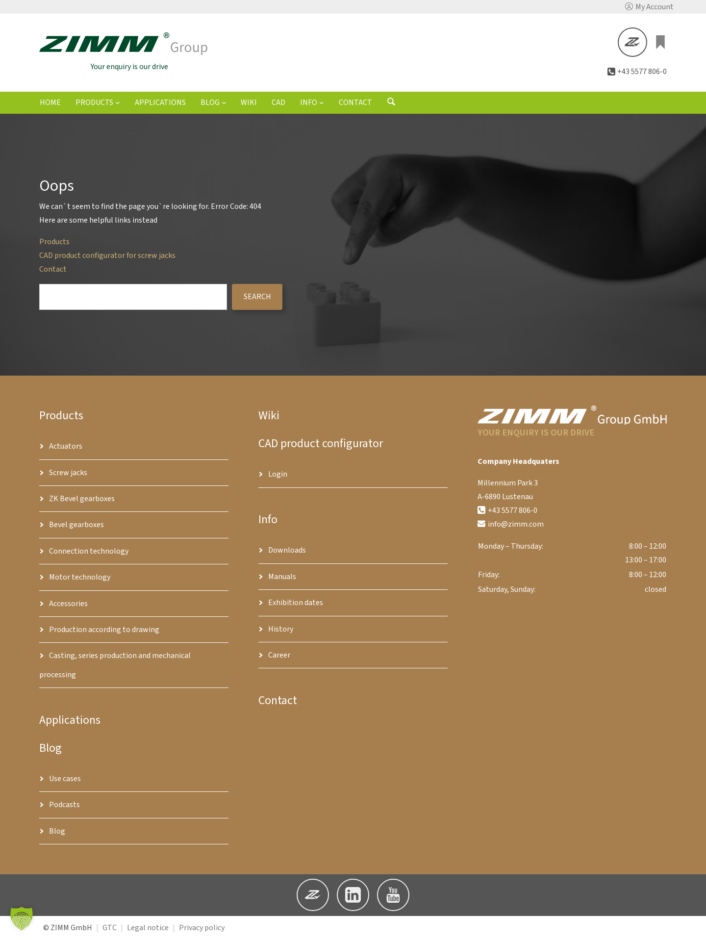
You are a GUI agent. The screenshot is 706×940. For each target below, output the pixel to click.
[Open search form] (391, 105)
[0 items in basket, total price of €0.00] (661, 43)
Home (50, 104)
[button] (649, 7)
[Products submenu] (117, 103)
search (257, 297)
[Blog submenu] (224, 103)
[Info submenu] (321, 103)
